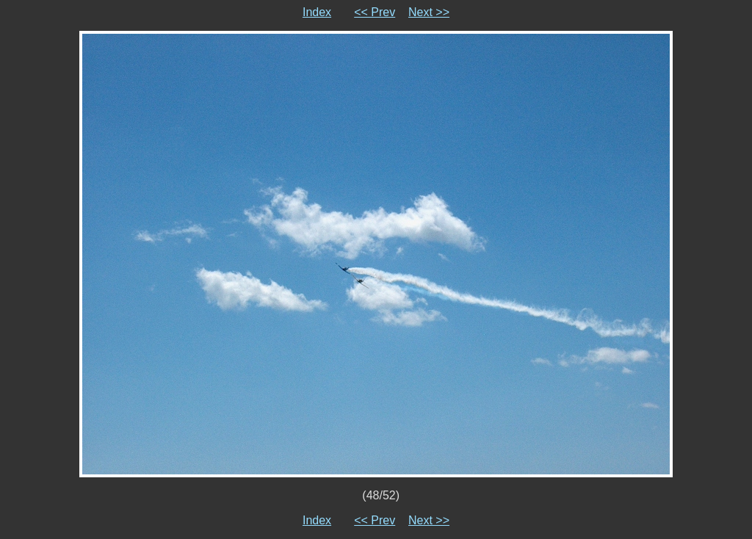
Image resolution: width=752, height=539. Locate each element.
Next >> (428, 12)
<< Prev (374, 12)
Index (317, 12)
